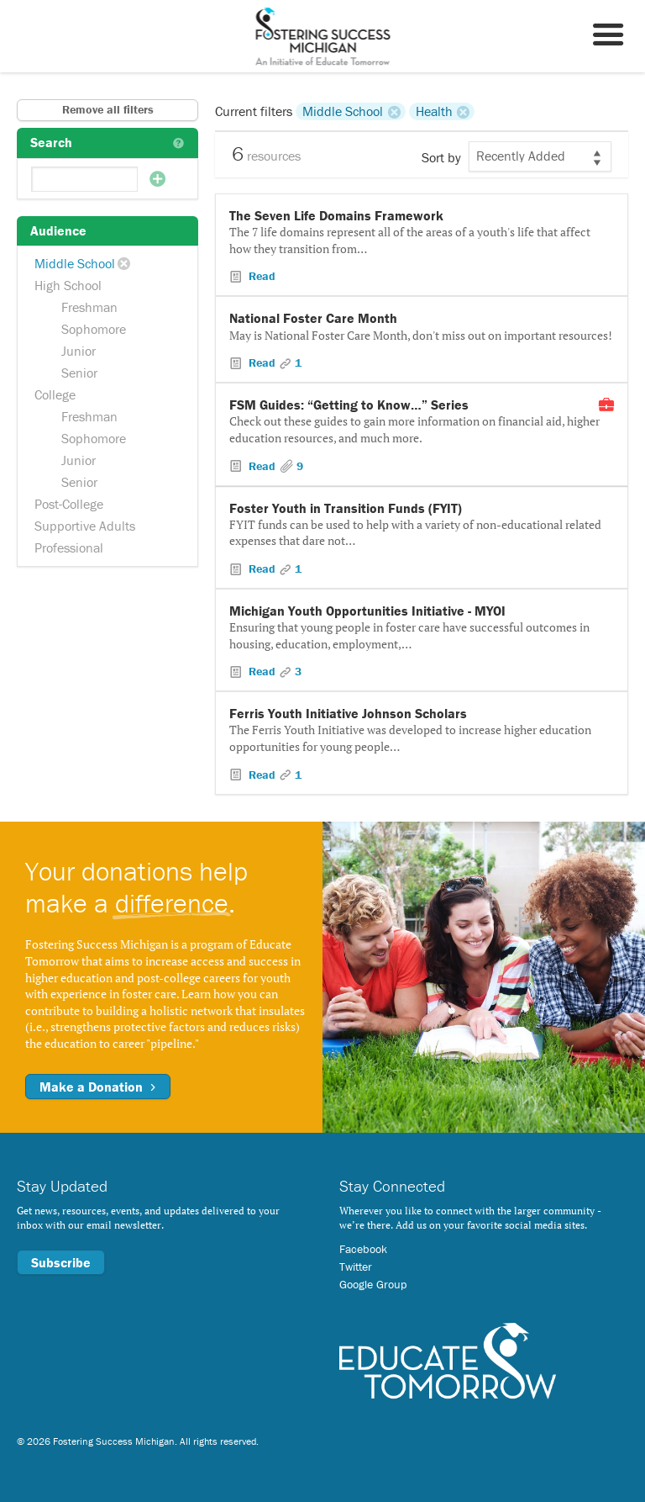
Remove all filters (108, 109)
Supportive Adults (84, 525)
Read (260, 275)
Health (434, 111)
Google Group (372, 1284)
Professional (68, 547)
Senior (79, 372)
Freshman (89, 307)
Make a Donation (97, 1086)
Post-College (68, 503)
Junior (78, 350)
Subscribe (61, 1262)
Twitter (355, 1266)
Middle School (74, 263)
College (55, 394)
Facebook (363, 1248)
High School (68, 285)
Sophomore (93, 328)
